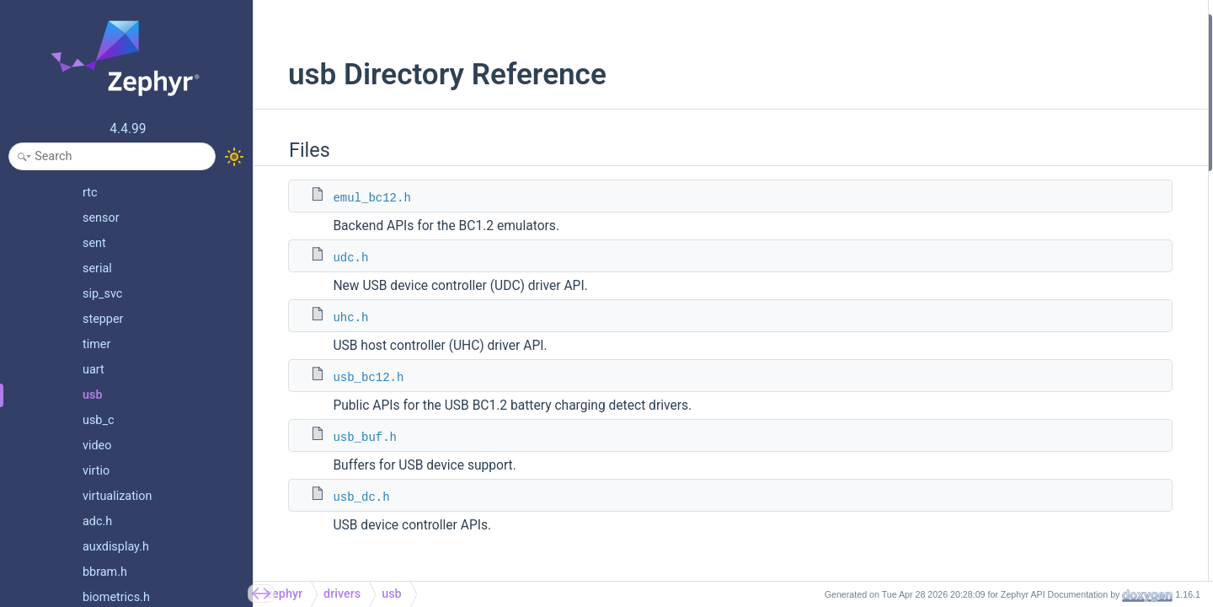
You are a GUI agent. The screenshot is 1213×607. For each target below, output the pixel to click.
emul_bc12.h (353, 198)
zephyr (284, 594)
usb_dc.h (342, 497)
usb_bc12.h (349, 377)
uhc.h (332, 318)
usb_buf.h (346, 437)
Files (986, 24)
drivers (342, 594)
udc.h (332, 258)
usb (392, 594)
